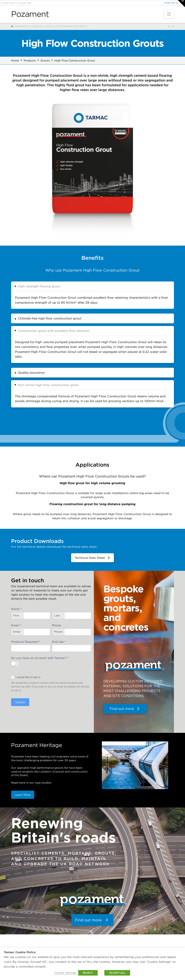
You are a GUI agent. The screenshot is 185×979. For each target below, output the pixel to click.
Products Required (25, 642)
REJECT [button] (88, 972)
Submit (20, 702)
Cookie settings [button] (65, 972)
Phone (56, 625)
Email (16, 625)
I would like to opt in (26, 677)
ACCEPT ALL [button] (117, 972)
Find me (169, 2)
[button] (169, 14)
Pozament (30, 14)
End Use (59, 642)
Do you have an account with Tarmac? (40, 658)
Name (16, 609)
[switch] (15, 663)
